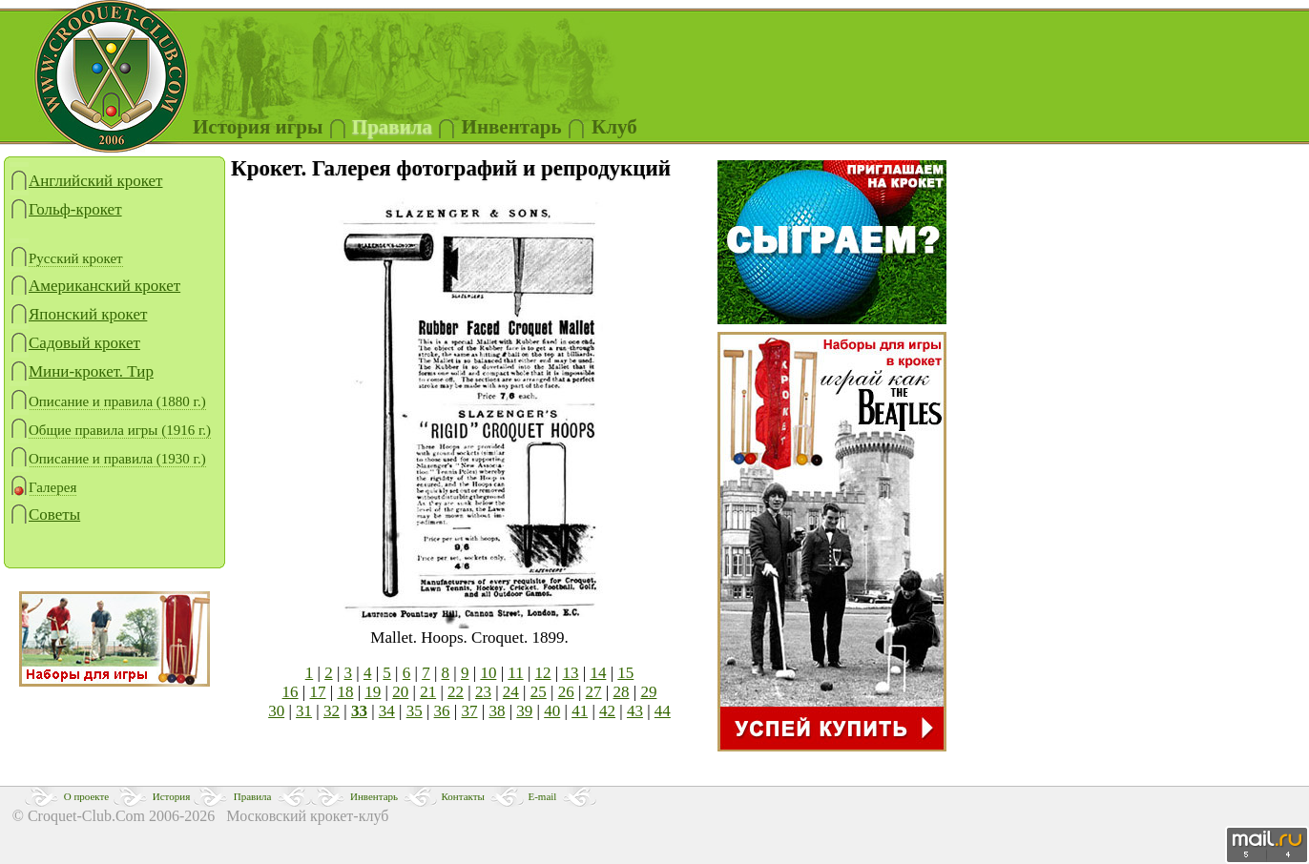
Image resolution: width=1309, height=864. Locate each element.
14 (598, 673)
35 (414, 711)
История (171, 796)
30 (276, 711)
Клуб (614, 126)
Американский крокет (95, 286)
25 (538, 692)
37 (470, 711)
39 (524, 711)
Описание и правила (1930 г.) (108, 459)
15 (625, 673)
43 (635, 711)
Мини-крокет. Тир (82, 371)
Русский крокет (66, 259)
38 (496, 711)
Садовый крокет (75, 343)
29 (648, 692)
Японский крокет (78, 314)
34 (387, 711)
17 (318, 692)
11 (515, 673)
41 (579, 711)
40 (552, 711)
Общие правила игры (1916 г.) (110, 430)
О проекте (87, 796)
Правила (392, 126)
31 (304, 711)
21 (428, 692)
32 (331, 711)
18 (345, 692)
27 (594, 692)
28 (621, 692)
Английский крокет (86, 181)
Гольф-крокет (66, 209)
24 (511, 692)
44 (662, 711)
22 (455, 692)
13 (570, 673)
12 (543, 673)
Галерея (43, 488)
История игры (257, 126)
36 (442, 711)
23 (483, 692)
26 (566, 692)
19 (372, 692)
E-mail (542, 796)
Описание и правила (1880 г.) (108, 402)
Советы (45, 514)
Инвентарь (374, 796)
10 (488, 673)
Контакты (463, 796)
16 (290, 692)
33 (359, 711)
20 (400, 692)
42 (607, 711)
